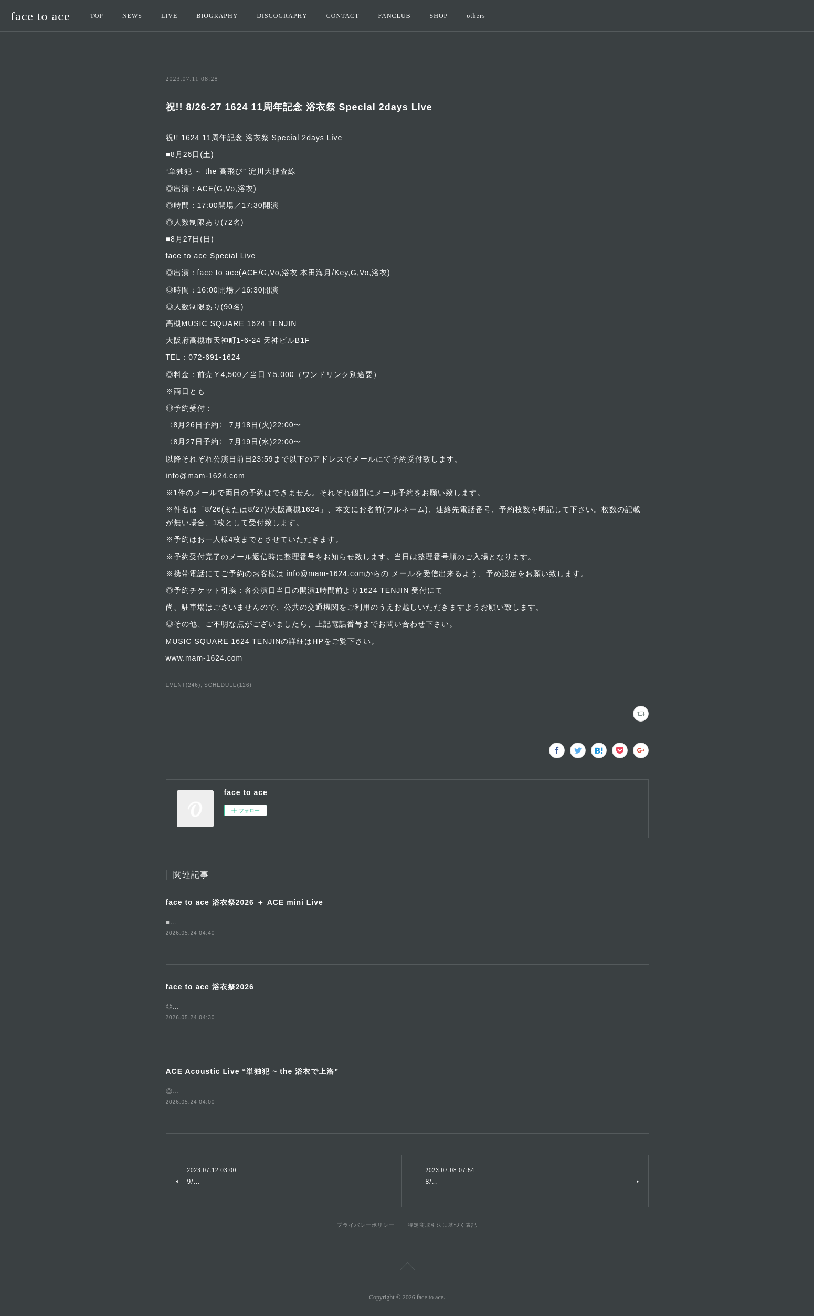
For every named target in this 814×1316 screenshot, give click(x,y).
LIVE (169, 15)
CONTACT (343, 15)
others (476, 15)
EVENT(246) (183, 685)
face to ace (40, 16)
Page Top (407, 1270)
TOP (96, 15)
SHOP (439, 15)
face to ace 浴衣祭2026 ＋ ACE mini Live (244, 902)
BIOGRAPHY (217, 15)
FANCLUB (394, 15)
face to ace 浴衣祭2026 (210, 987)
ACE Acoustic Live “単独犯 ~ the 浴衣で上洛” (252, 1073)
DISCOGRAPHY (282, 15)
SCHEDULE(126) (228, 685)
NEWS (132, 15)
